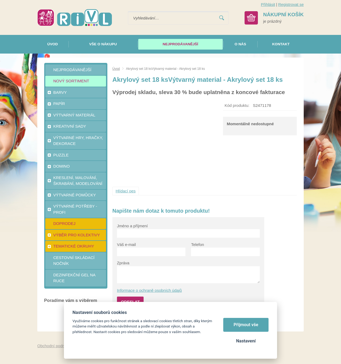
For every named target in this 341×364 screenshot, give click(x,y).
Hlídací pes (126, 191)
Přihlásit (268, 4)
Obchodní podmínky (55, 345)
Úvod (116, 69)
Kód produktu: (237, 105)
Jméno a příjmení (132, 226)
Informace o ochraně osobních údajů (149, 290)
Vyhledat (221, 18)
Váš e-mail (126, 244)
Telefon (197, 244)
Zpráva (123, 263)
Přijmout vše (246, 324)
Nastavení (245, 340)
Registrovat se (291, 4)
